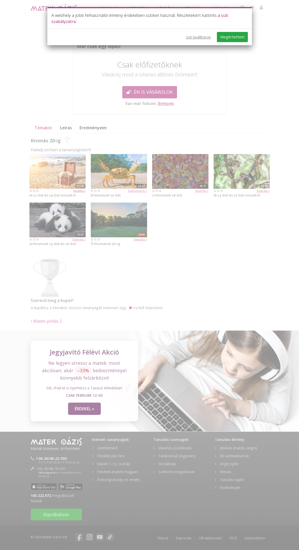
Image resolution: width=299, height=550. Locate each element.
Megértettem (232, 36)
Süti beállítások (198, 37)
